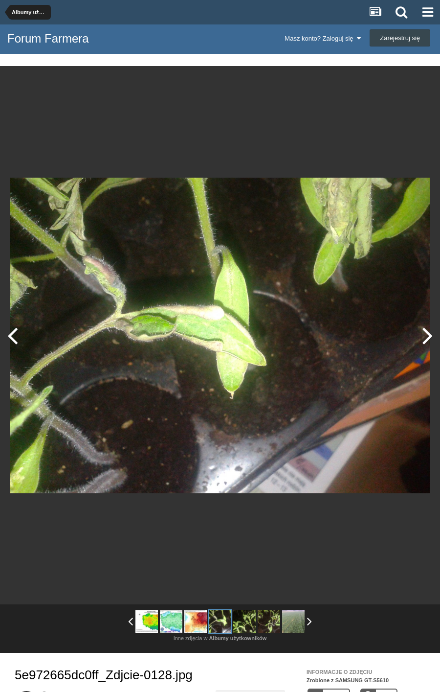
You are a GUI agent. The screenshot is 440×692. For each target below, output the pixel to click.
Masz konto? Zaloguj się (322, 38)
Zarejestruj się (400, 38)
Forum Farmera (48, 38)
